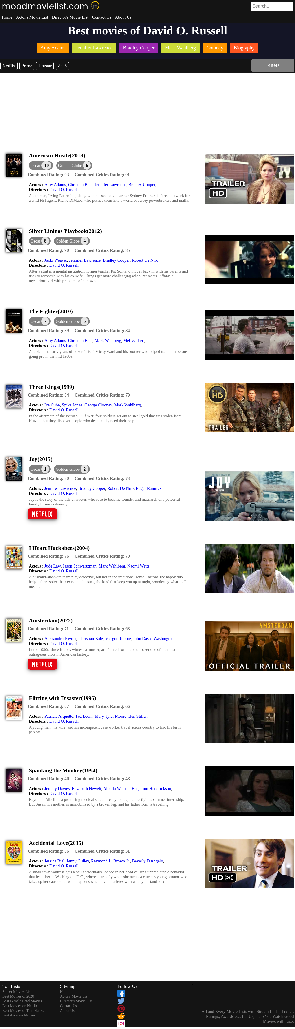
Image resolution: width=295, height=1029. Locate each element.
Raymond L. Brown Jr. (110, 861)
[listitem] (53, 48)
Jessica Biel (54, 861)
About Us (123, 17)
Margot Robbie (118, 638)
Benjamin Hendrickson (151, 788)
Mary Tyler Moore (110, 716)
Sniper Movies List (16, 992)
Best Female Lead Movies (22, 1001)
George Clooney (98, 405)
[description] (48, 174)
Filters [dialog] (272, 65)
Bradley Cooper (141, 184)
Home (7, 17)
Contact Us (101, 17)
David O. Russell (64, 189)
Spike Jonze (72, 405)
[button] (74, 165)
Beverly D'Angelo (147, 861)
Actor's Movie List (32, 17)
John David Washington (153, 638)
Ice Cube (52, 405)
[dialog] (41, 165)
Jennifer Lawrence (110, 184)
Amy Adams (55, 184)
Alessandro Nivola (60, 638)
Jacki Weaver (55, 260)
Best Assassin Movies (18, 1015)
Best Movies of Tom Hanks (23, 1010)
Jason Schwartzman (79, 566)
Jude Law (52, 566)
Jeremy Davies (57, 788)
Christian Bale (80, 184)
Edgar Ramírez (148, 488)
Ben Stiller (137, 716)
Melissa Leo (133, 340)
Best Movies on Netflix (20, 1006)
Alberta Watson (116, 788)
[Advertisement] (147, 109)
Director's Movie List (70, 17)
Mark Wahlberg (108, 340)
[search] (272, 6)
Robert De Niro (145, 260)
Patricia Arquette (58, 716)
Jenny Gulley (77, 861)
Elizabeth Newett (86, 788)
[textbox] (261, 6)
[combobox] (261, 6)
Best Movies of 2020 (18, 996)
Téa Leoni (83, 716)
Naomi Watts (138, 566)
